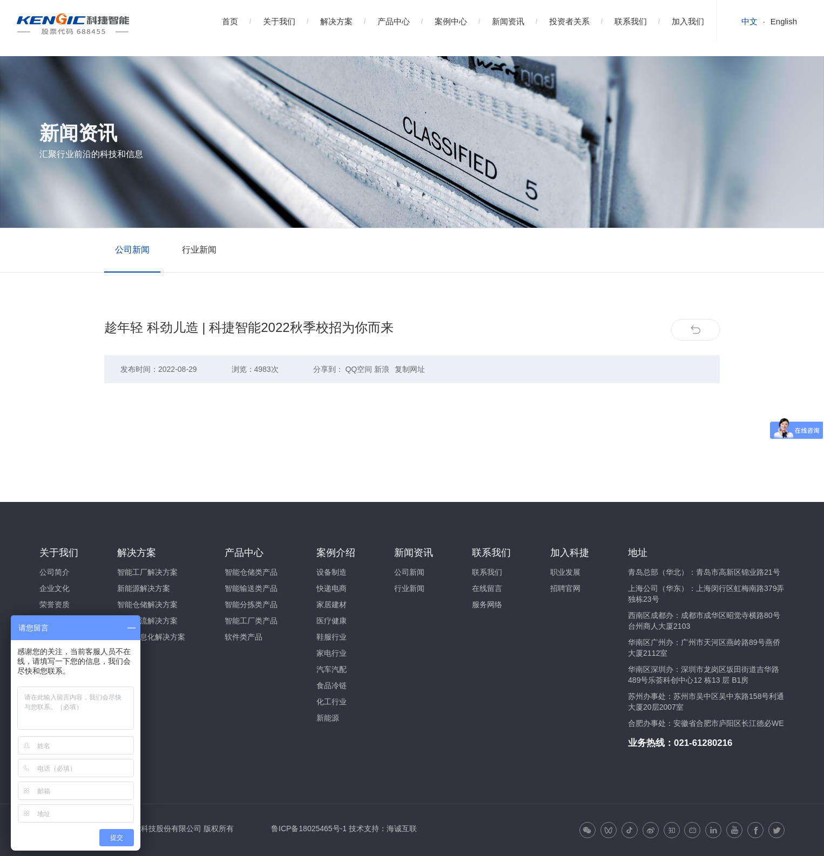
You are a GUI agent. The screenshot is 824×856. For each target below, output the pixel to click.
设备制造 (331, 572)
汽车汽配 (331, 669)
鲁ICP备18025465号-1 (309, 828)
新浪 (381, 369)
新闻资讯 (508, 21)
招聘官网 (565, 588)
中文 (749, 21)
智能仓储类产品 (251, 572)
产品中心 (393, 21)
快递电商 (331, 588)
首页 (230, 21)
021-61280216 (703, 743)
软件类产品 (243, 637)
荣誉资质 (54, 604)
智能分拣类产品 (251, 604)
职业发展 (565, 572)
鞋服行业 (331, 637)
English (784, 21)
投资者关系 (569, 21)
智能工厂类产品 (251, 620)
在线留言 (487, 588)
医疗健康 (331, 620)
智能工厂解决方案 (147, 572)
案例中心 (451, 21)
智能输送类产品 (251, 588)
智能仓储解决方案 (147, 604)
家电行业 (331, 653)
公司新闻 (132, 249)
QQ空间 (358, 369)
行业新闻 (199, 249)
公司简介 (54, 572)
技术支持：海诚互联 (383, 828)
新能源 (327, 718)
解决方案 (336, 21)
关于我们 (279, 21)
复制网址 (410, 369)
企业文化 (54, 588)
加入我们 (688, 21)
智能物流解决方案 (147, 620)
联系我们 (630, 21)
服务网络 (487, 604)
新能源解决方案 (143, 588)
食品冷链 (331, 685)
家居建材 (331, 604)
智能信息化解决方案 (151, 637)
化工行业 (331, 701)
